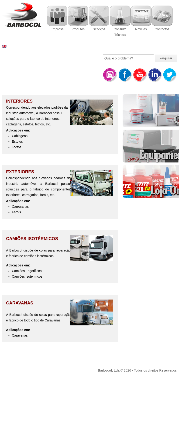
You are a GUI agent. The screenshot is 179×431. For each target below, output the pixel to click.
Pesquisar (166, 58)
